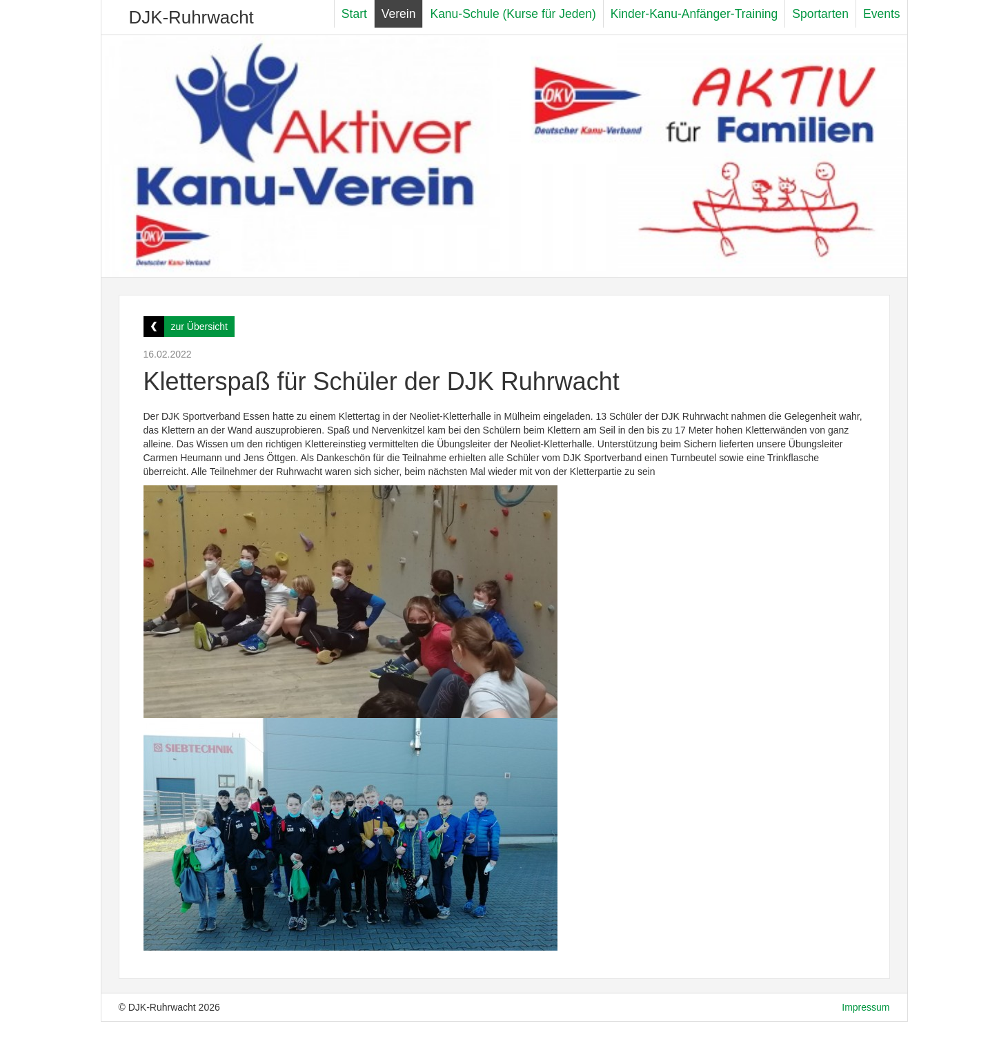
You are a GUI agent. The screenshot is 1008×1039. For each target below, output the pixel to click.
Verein (399, 14)
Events (881, 14)
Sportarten (820, 14)
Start (354, 14)
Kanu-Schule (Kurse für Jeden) (512, 14)
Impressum (865, 1007)
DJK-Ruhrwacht (191, 17)
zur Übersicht (199, 326)
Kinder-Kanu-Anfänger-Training (694, 14)
